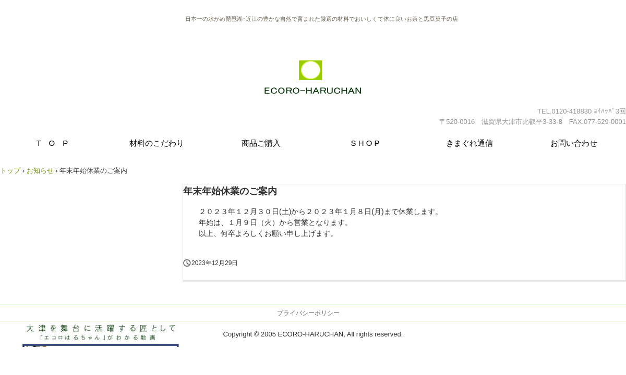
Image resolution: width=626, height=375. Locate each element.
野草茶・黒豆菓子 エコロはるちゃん (313, 82)
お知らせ (40, 170)
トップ (10, 170)
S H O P (365, 143)
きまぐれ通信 (469, 143)
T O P (52, 143)
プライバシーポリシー (308, 313)
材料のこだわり (156, 143)
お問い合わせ (573, 143)
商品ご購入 (261, 143)
